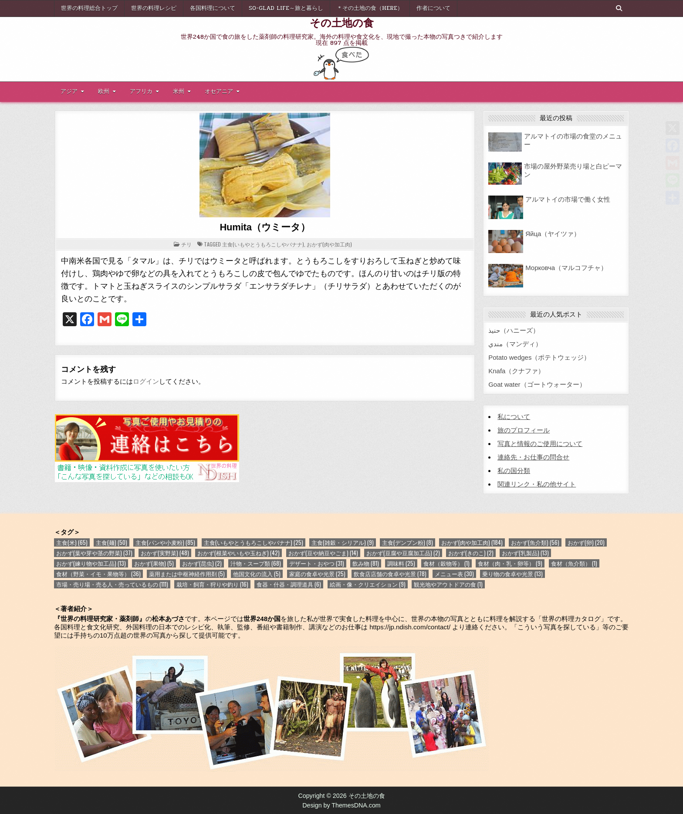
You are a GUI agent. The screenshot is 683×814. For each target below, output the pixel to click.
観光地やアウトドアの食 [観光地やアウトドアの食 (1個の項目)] (448, 584)
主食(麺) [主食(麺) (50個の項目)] (111, 542)
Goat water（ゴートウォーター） (536, 384)
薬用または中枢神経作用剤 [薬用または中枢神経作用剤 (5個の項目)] (187, 574)
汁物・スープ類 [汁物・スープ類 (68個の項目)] (255, 563)
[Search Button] (619, 8)
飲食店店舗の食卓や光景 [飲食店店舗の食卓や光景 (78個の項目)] (390, 574)
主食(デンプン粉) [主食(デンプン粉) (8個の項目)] (407, 542)
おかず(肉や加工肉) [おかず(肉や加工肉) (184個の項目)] (472, 542)
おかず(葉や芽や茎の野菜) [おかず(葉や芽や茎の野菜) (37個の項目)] (94, 553)
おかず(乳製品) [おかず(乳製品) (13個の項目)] (525, 553)
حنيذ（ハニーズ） (513, 330)
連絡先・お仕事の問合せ (533, 457)
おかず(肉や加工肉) (329, 244)
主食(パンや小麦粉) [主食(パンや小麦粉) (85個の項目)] (165, 542)
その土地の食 (342, 22)
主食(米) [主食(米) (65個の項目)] (72, 542)
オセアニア (219, 91)
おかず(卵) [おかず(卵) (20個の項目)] (586, 542)
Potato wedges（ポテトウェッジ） (539, 357)
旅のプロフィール (523, 430)
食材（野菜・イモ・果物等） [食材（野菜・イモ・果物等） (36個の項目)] (98, 574)
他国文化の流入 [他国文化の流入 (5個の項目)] (257, 574)
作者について (433, 8)
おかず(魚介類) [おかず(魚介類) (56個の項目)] (535, 542)
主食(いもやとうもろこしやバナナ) (263, 244)
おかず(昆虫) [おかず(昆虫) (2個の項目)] (202, 563)
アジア (69, 91)
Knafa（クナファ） (516, 371)
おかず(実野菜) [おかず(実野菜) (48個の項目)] (165, 553)
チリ (186, 244)
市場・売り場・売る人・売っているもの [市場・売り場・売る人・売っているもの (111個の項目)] (112, 584)
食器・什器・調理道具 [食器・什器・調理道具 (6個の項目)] (289, 584)
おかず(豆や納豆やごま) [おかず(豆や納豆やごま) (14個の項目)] (323, 553)
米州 (178, 91)
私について (513, 416)
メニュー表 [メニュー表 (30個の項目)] (454, 574)
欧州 (103, 91)
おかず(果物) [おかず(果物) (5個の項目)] (154, 563)
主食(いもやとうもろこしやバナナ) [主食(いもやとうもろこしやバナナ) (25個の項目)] (253, 542)
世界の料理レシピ (153, 8)
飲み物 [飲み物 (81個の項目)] (365, 563)
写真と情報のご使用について (539, 443)
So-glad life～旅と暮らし (286, 8)
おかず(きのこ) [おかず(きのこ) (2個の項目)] (471, 553)
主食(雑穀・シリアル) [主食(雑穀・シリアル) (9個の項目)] (342, 542)
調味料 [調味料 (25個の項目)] (401, 563)
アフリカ (141, 91)
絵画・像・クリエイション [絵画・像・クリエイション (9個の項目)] (368, 584)
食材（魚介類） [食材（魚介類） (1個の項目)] (574, 563)
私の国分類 (513, 470)
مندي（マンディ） (515, 344)
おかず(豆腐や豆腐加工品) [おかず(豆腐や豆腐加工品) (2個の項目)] (403, 553)
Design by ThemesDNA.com (341, 805)
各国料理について (212, 8)
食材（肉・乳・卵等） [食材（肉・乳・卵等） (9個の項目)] (510, 563)
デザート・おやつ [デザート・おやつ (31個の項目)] (316, 563)
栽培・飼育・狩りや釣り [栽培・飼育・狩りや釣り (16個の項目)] (212, 584)
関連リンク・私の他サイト (536, 484)
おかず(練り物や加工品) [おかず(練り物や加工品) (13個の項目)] (91, 563)
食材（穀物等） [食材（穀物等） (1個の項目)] (446, 563)
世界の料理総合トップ (89, 8)
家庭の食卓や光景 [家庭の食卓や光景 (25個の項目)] (317, 574)
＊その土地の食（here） (370, 8)
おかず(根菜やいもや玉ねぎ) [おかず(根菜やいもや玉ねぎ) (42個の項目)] (238, 553)
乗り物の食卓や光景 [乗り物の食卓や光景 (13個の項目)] (512, 574)
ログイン (146, 381)
